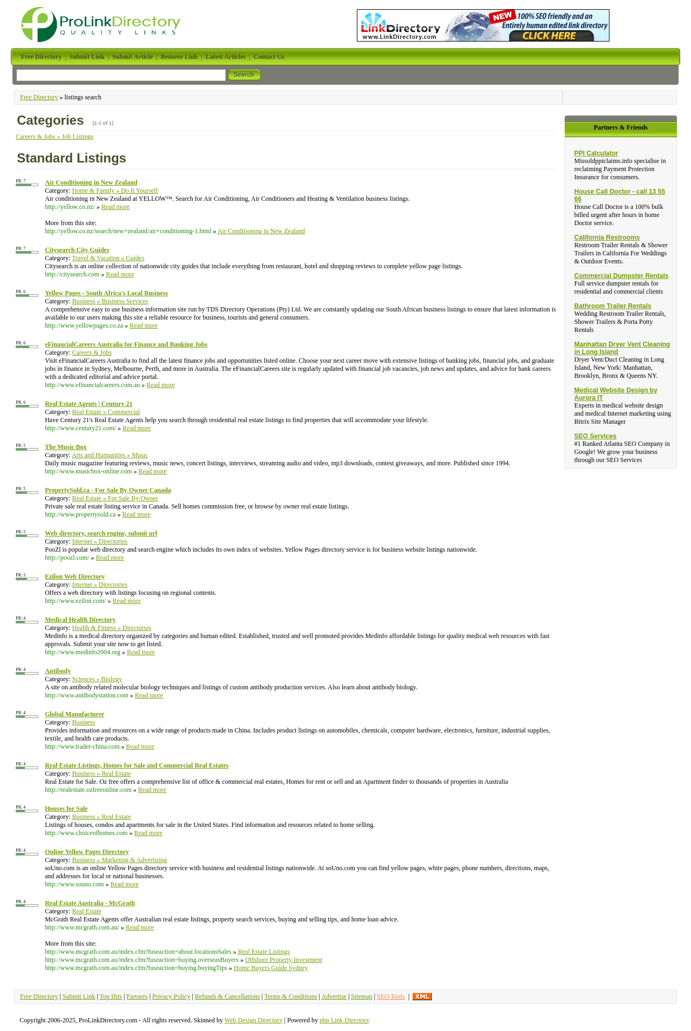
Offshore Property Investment (283, 960)
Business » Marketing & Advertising (119, 860)
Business (84, 722)
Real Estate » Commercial (106, 412)
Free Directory (39, 97)
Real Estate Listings (264, 951)
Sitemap (361, 996)
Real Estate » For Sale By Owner (115, 498)
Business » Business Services (110, 301)
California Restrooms (607, 237)
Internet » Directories (100, 541)
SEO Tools (391, 996)
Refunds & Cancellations (227, 996)
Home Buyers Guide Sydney (271, 968)
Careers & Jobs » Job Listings (54, 136)
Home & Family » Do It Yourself (115, 190)
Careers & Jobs (92, 352)
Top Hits (110, 996)
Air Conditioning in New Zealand (261, 231)
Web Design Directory (254, 1020)
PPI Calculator (596, 153)
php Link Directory (345, 1020)
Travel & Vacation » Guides (108, 258)
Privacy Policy (171, 996)
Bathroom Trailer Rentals (613, 306)
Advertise (334, 996)
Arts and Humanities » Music (110, 455)
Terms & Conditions (291, 996)
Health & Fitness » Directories (112, 628)
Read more (115, 207)
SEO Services (595, 436)
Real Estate (86, 911)
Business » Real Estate (101, 773)
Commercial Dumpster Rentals (621, 276)
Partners (136, 996)
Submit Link (79, 996)
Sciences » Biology (97, 679)
